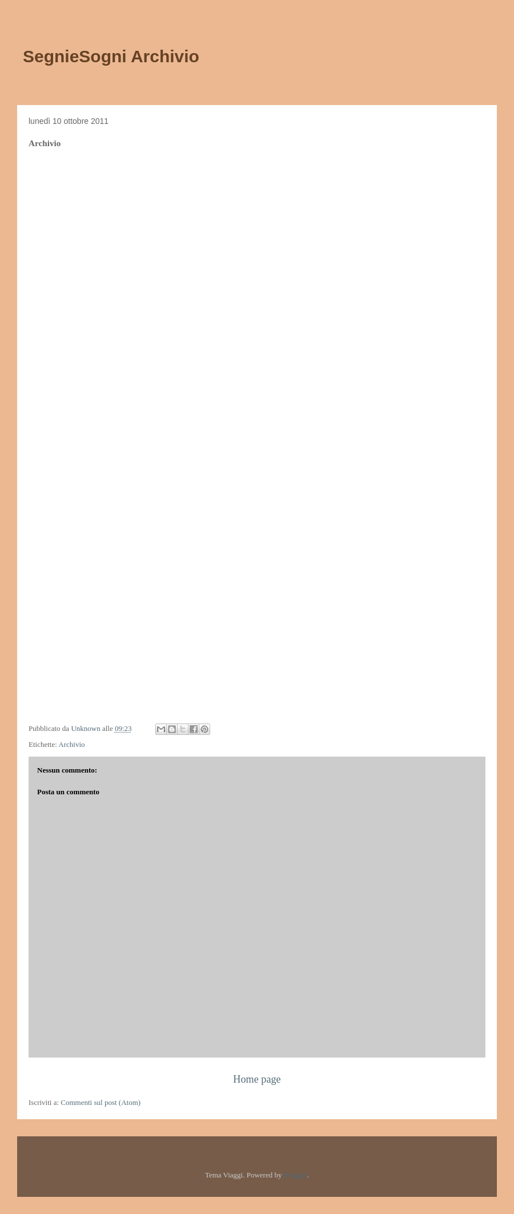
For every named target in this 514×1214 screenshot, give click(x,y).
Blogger (295, 1175)
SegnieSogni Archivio (111, 56)
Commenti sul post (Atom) (100, 1102)
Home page (256, 1079)
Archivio (71, 744)
